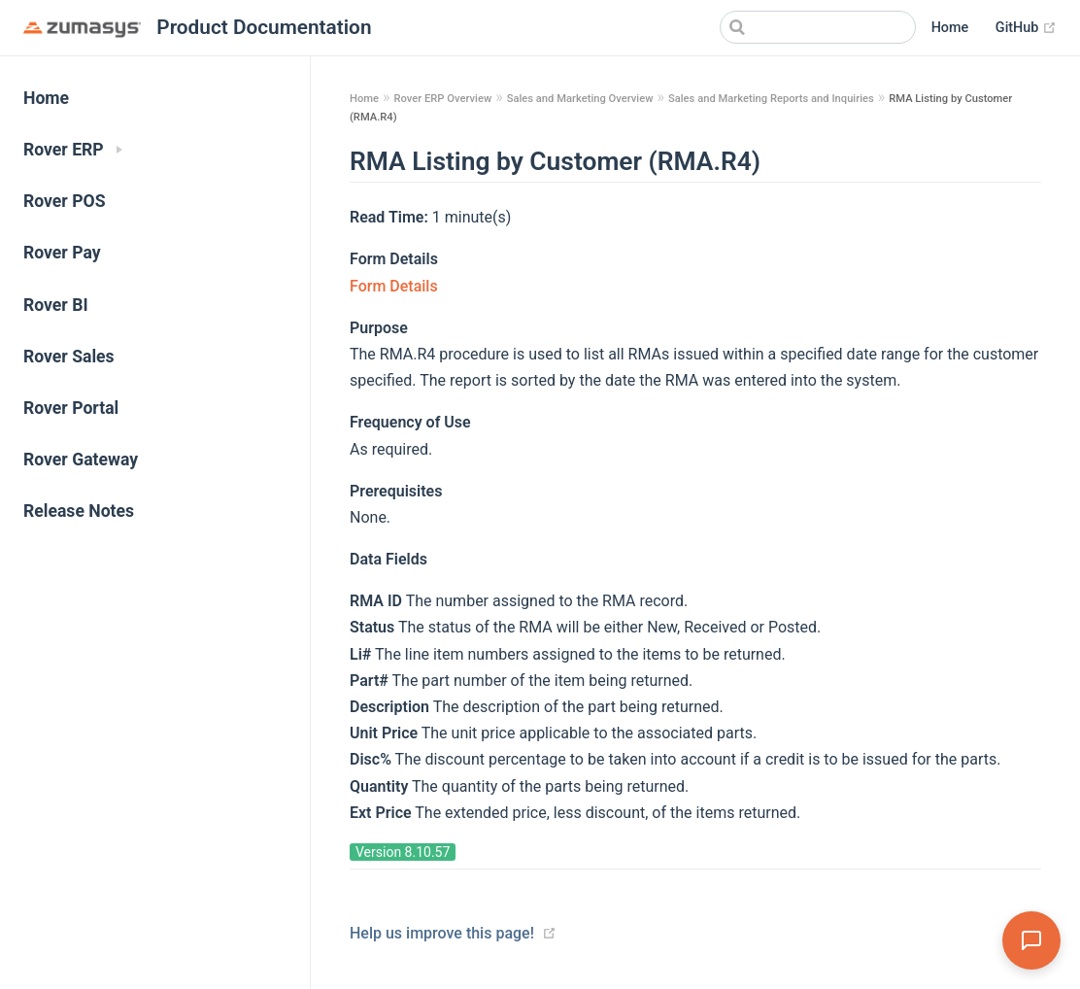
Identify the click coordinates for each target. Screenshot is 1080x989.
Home (950, 27)
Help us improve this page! (442, 933)
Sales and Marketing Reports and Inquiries (771, 98)
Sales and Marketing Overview (580, 98)
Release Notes (78, 511)
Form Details (394, 286)
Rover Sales (69, 356)
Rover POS (64, 201)
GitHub (1026, 28)
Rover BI (55, 305)
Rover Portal (70, 408)
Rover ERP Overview (442, 98)
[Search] (818, 27)
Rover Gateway (80, 459)
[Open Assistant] (1031, 940)
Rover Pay (62, 252)
